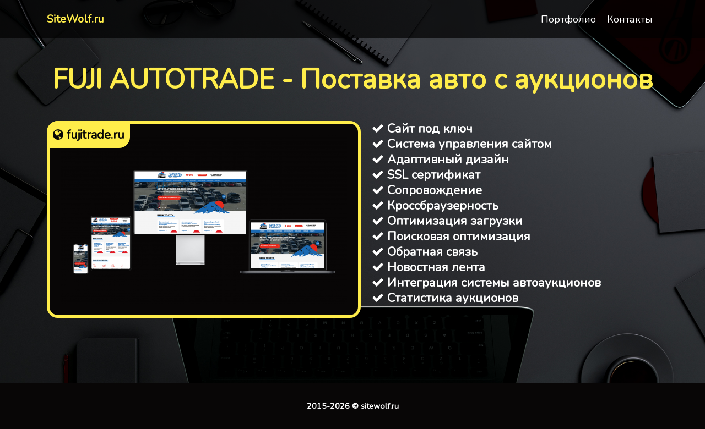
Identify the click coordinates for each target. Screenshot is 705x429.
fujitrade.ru (88, 135)
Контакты (630, 19)
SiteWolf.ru (75, 19)
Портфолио (568, 19)
